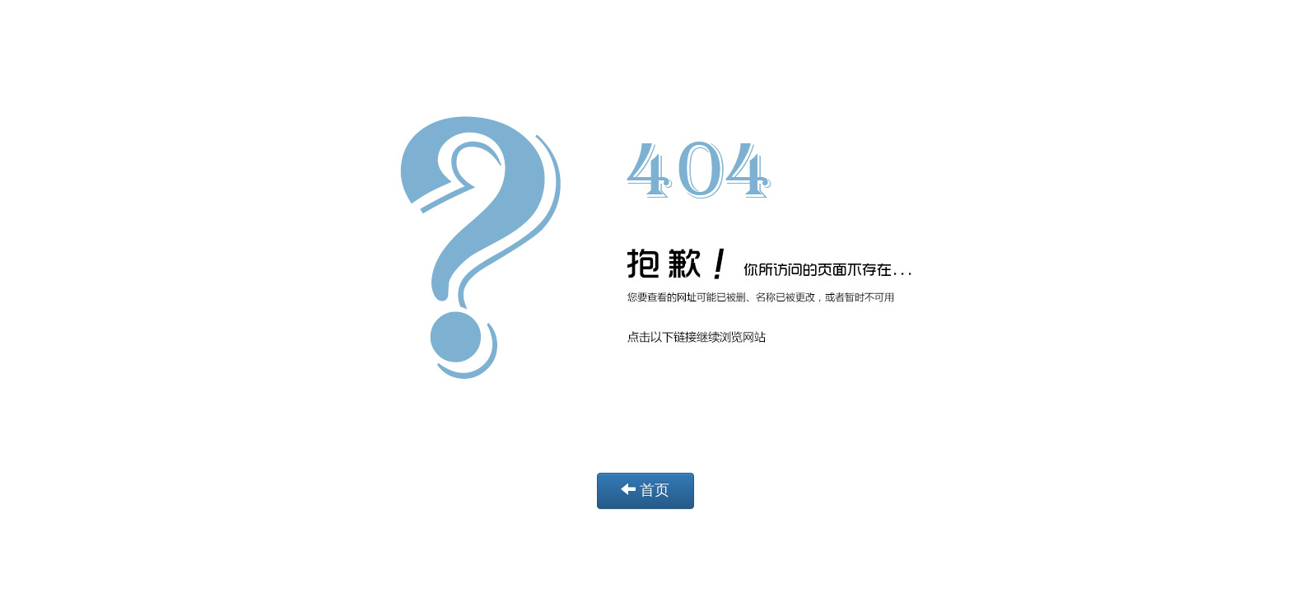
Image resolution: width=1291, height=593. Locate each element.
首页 (645, 489)
